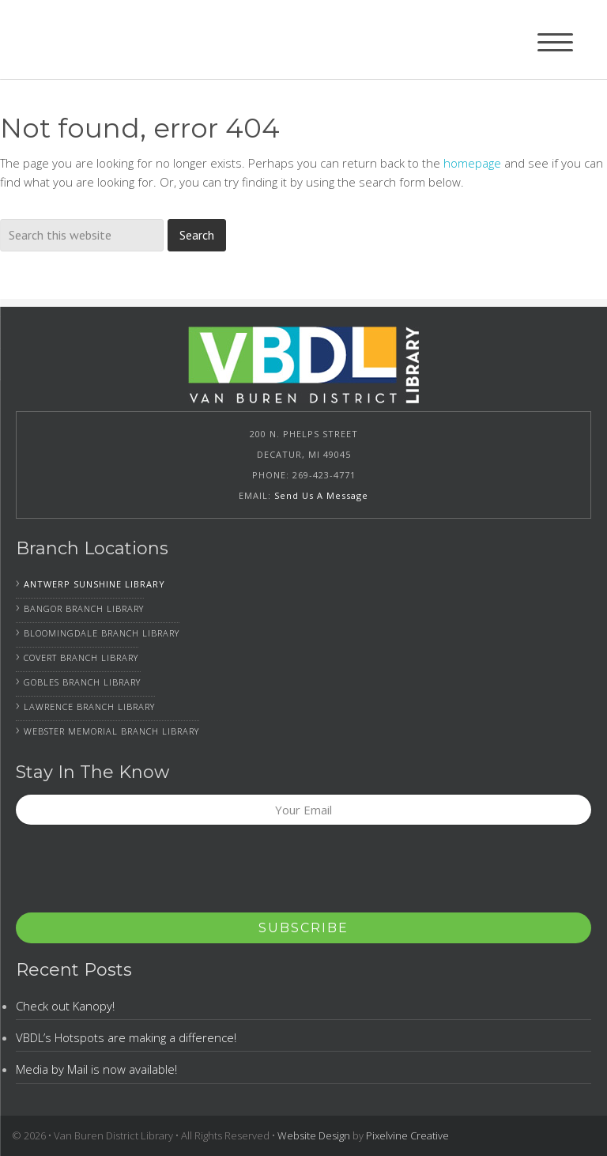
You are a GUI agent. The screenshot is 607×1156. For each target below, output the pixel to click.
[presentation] (136, 874)
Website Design (313, 1135)
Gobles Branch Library (82, 682)
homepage (472, 163)
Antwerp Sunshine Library (94, 584)
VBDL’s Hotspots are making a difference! (126, 1037)
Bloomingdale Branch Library (101, 633)
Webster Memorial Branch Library (111, 731)
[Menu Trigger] (555, 41)
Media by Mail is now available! (96, 1069)
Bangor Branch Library (84, 608)
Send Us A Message (321, 495)
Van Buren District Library (117, 39)
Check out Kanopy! (65, 1006)
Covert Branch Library (81, 657)
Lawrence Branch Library (89, 706)
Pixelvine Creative (407, 1135)
